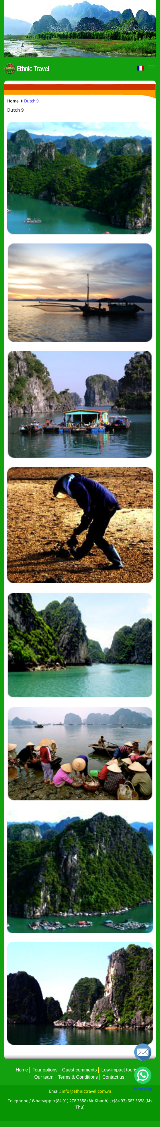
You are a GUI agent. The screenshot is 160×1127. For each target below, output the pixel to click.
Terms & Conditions (78, 1077)
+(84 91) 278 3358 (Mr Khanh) (81, 1101)
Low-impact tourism (121, 1069)
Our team (44, 1077)
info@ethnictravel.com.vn (86, 1091)
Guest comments (79, 1069)
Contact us (113, 1077)
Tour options (44, 1069)
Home (13, 101)
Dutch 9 (31, 101)
